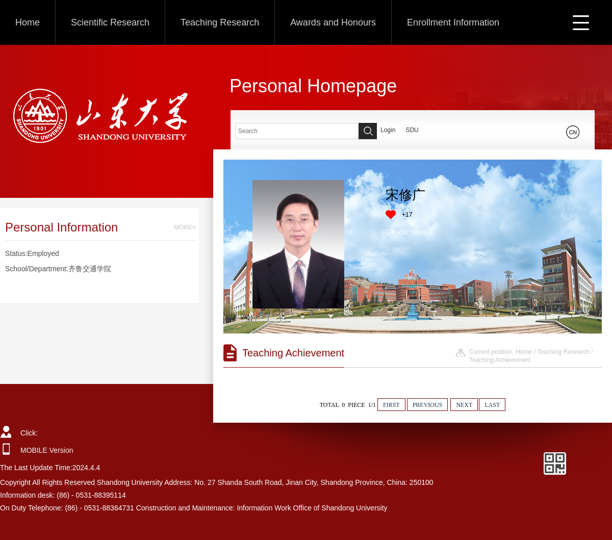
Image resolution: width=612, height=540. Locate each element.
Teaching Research (220, 22)
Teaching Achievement (499, 360)
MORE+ (185, 227)
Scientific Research (110, 22)
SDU (411, 130)
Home (27, 22)
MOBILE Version (46, 450)
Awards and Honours (333, 22)
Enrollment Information (453, 22)
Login (387, 130)
